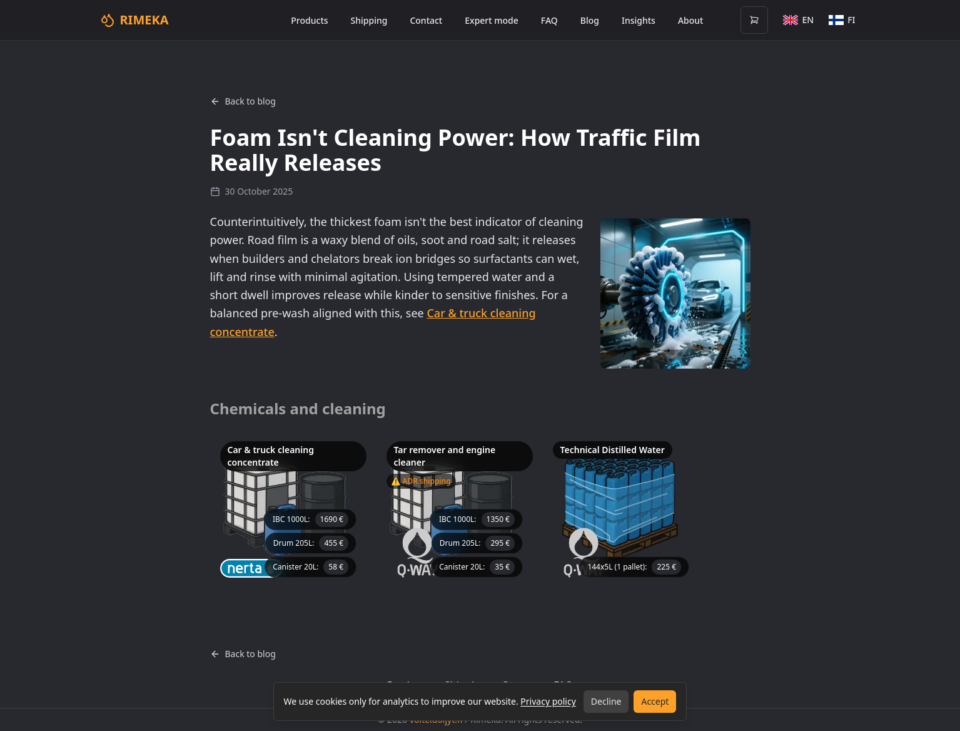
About (691, 20)
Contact (426, 20)
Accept (655, 701)
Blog (589, 20)
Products (309, 20)
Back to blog (243, 101)
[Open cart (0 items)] (754, 20)
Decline (606, 701)
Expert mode (491, 20)
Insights (638, 20)
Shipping (369, 20)
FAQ (549, 20)
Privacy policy (548, 701)
